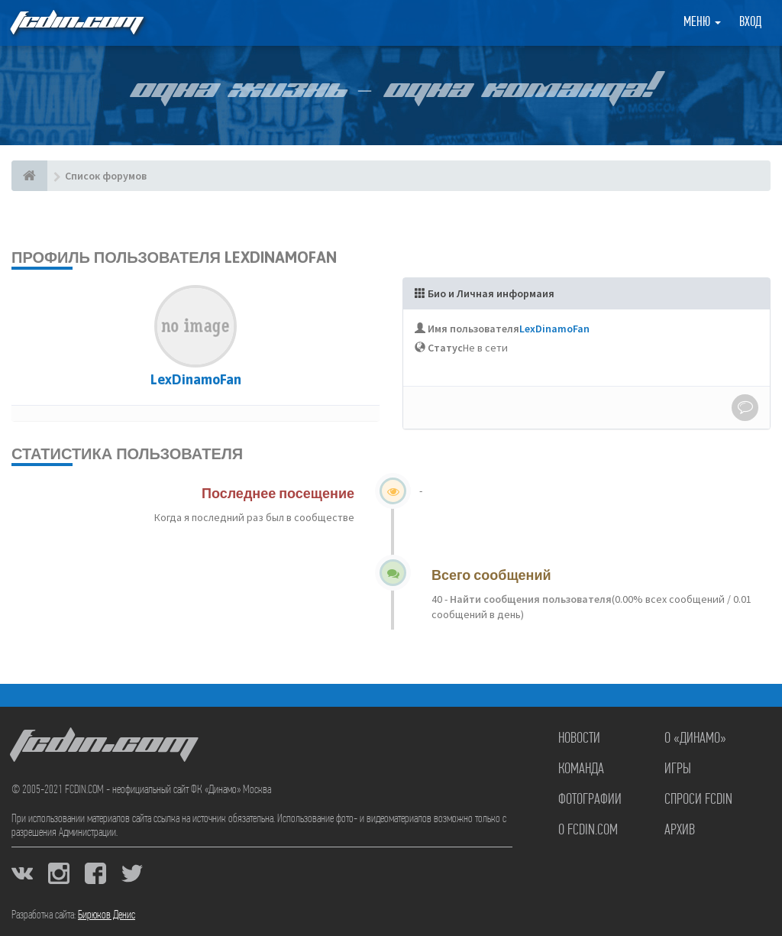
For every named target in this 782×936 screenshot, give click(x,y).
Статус (445, 348)
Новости (579, 739)
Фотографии (590, 800)
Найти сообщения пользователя (530, 599)
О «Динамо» (695, 739)
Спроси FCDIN (698, 800)
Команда (581, 769)
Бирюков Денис (106, 915)
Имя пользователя (473, 328)
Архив (679, 830)
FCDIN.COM (75, 22)
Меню (702, 22)
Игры (677, 769)
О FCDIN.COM (588, 830)
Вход (750, 22)
